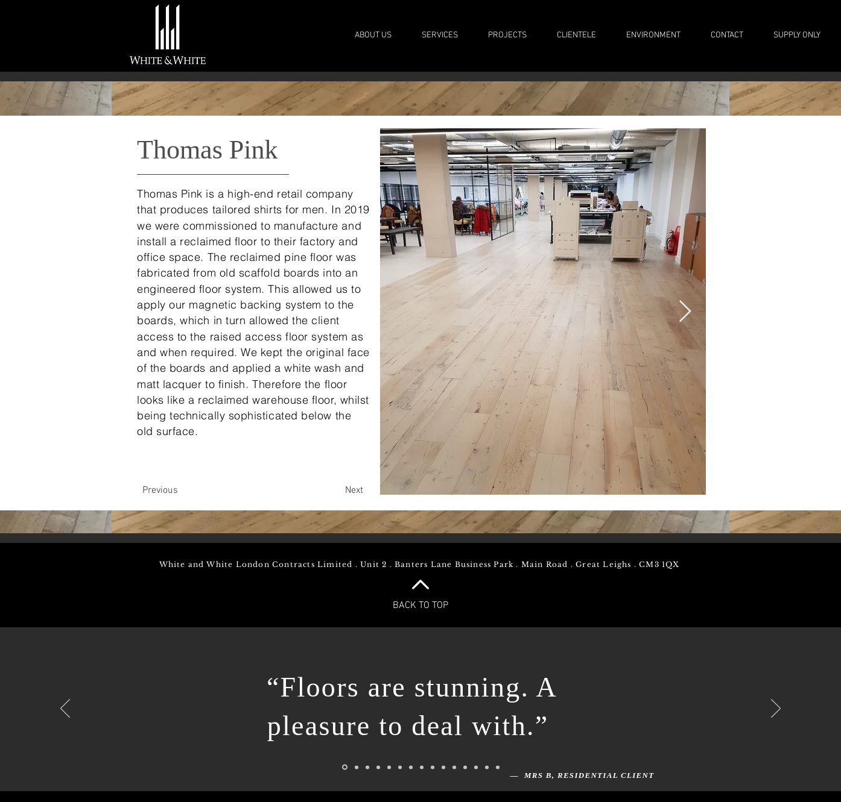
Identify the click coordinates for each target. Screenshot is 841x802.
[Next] (354, 490)
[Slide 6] (400, 767)
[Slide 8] (411, 767)
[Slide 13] (476, 767)
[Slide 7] (422, 767)
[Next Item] (685, 312)
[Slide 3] (367, 767)
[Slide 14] (487, 767)
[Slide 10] (443, 767)
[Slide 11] (454, 767)
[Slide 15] (498, 767)
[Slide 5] (389, 767)
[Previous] (160, 490)
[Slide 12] (465, 767)
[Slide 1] (345, 767)
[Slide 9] (432, 767)
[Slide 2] (356, 767)
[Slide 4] (378, 767)
